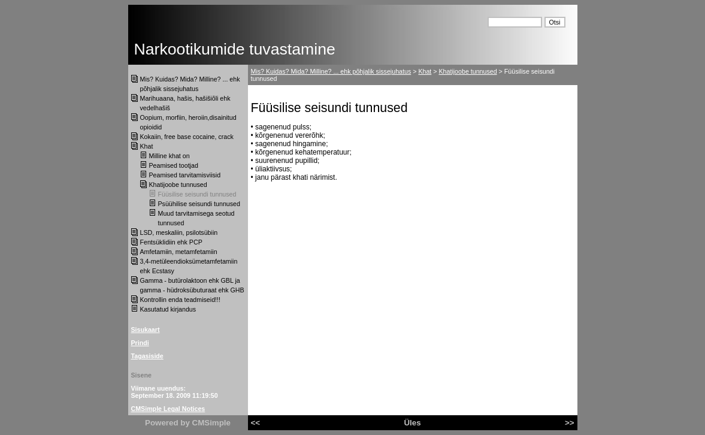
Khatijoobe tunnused (178, 184)
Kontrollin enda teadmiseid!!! (180, 299)
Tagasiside (147, 356)
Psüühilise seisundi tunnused (199, 203)
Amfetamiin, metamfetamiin (178, 251)
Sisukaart (145, 329)
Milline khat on (169, 155)
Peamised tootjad (173, 165)
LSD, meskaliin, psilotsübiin (179, 232)
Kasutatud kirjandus (168, 309)
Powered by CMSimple (188, 422)
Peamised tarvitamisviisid (185, 175)
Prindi (140, 342)
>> (569, 422)
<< (256, 422)
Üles (412, 422)
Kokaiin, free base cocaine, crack (187, 136)
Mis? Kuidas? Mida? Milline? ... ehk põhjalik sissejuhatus (331, 71)
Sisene (141, 375)
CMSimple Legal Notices (168, 408)
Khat (146, 146)
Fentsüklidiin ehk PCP (171, 242)
